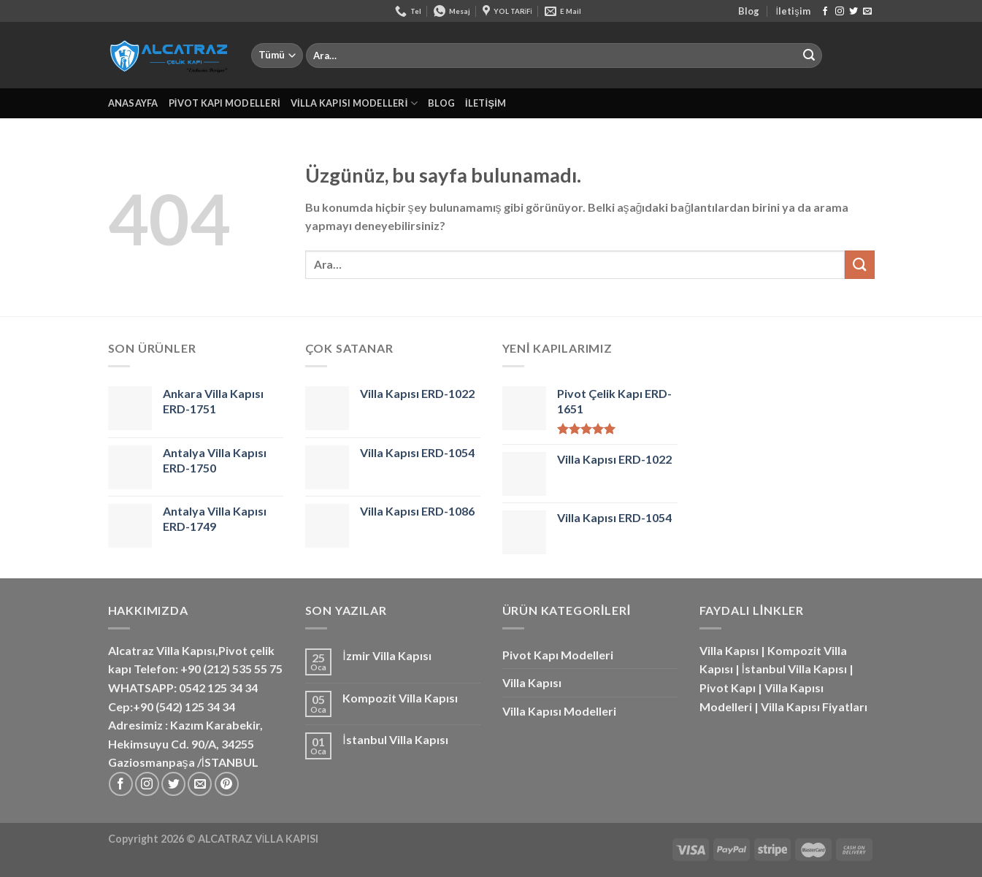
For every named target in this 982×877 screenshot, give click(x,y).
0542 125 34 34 (218, 687)
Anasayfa (133, 103)
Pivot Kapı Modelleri (224, 103)
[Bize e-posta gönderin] (867, 12)
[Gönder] (809, 55)
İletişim (793, 11)
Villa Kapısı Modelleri (354, 103)
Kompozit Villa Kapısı (400, 698)
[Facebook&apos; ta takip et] (825, 12)
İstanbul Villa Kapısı (395, 739)
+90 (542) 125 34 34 (184, 706)
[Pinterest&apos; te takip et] (227, 784)
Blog (748, 11)
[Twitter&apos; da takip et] (853, 12)
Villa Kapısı (531, 682)
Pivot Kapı (727, 687)
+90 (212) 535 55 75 (231, 668)
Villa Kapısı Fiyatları (814, 706)
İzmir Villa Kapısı (386, 655)
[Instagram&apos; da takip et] (839, 12)
